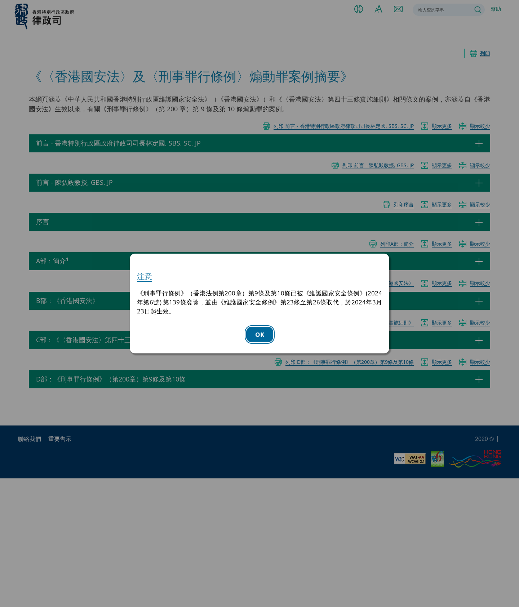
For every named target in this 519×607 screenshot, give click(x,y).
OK (259, 334)
